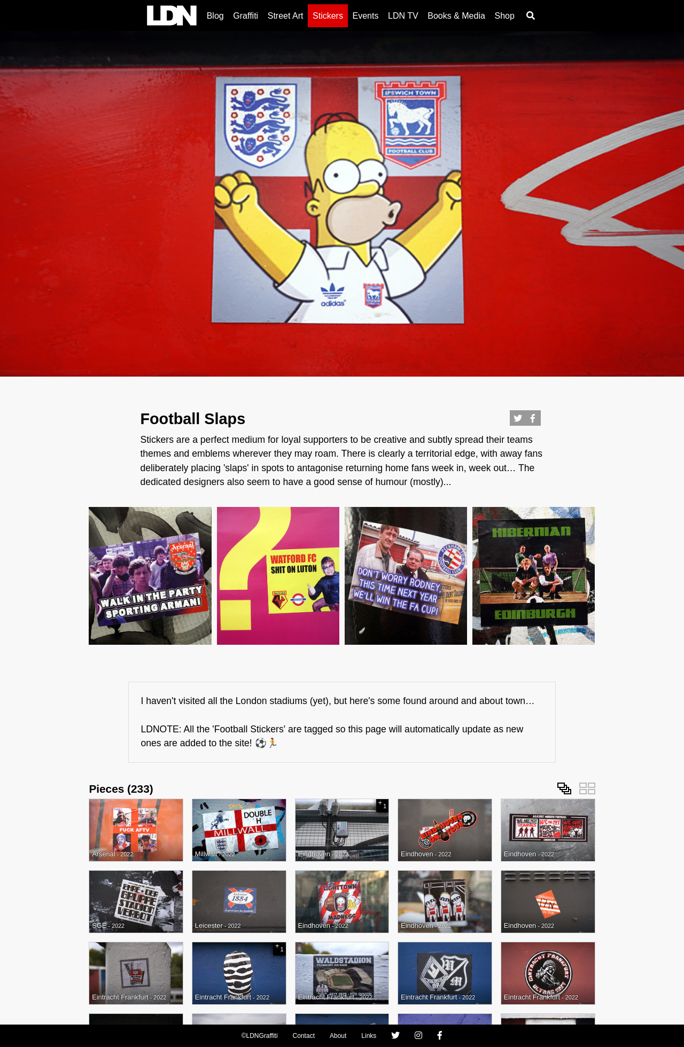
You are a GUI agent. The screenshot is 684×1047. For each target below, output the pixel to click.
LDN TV (403, 15)
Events (366, 15)
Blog (215, 15)
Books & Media (456, 15)
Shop (504, 15)
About (338, 1036)
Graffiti (245, 15)
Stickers (328, 15)
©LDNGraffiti (260, 1036)
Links (368, 1036)
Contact (304, 1036)
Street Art (286, 15)
